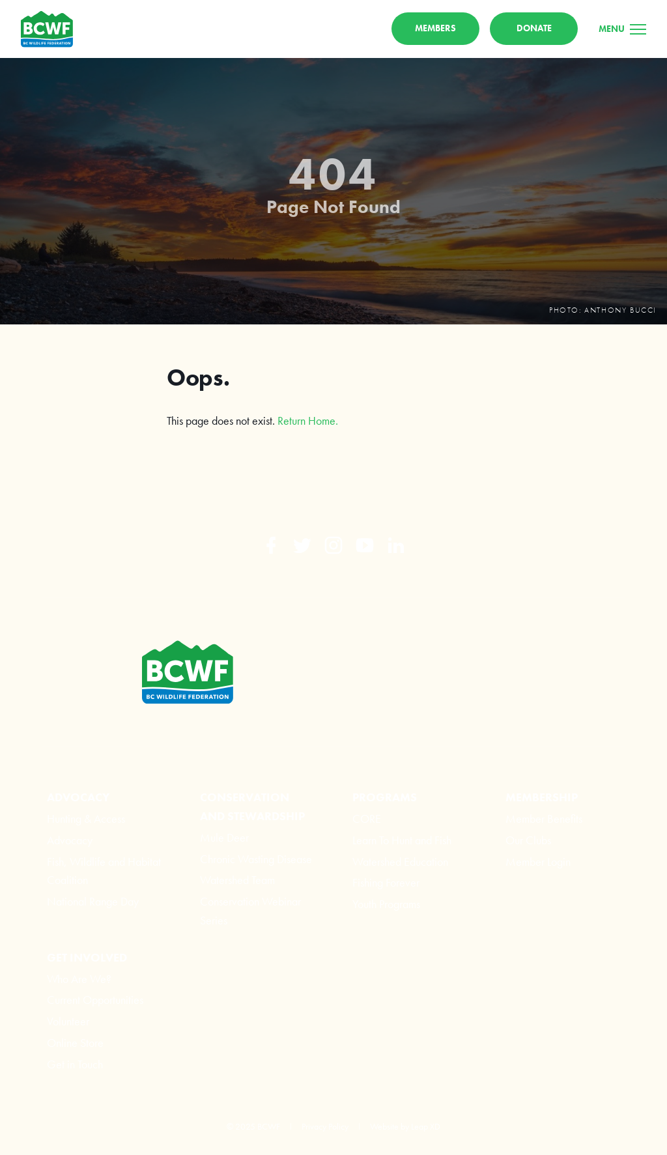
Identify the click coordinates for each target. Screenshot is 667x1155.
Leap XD (425, 1126)
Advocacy (69, 840)
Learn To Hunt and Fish (401, 840)
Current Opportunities (95, 999)
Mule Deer (224, 837)
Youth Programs (386, 903)
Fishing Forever (385, 882)
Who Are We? (79, 978)
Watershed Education (400, 861)
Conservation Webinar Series (250, 911)
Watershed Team (237, 879)
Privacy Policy (325, 1126)
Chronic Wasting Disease (256, 858)
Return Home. (307, 420)
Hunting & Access (86, 818)
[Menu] (622, 28)
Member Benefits (543, 818)
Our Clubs (528, 840)
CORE (366, 818)
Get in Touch (75, 1064)
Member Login (538, 861)
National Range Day (93, 901)
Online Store (75, 1042)
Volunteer (68, 1021)
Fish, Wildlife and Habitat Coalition (104, 871)
